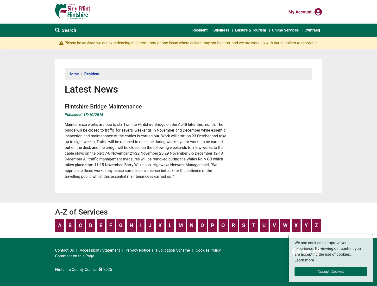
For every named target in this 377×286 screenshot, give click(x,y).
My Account (300, 11)
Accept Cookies (330, 271)
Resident (199, 30)
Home (74, 74)
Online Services (285, 30)
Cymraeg (312, 30)
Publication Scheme (173, 250)
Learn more (304, 259)
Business (221, 30)
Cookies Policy (208, 250)
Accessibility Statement (100, 250)
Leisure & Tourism (250, 30)
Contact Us (64, 250)
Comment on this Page (74, 256)
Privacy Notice (138, 250)
